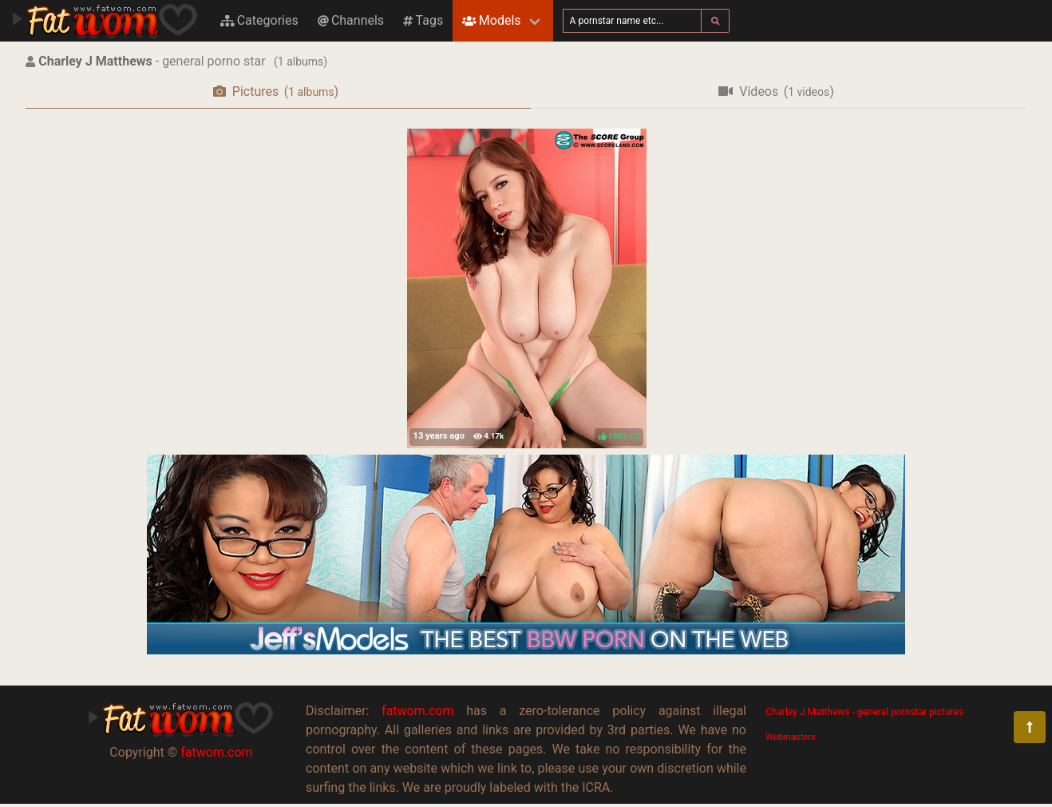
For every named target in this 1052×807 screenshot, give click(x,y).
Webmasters (790, 737)
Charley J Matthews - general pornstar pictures (864, 712)
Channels (351, 20)
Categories (259, 20)
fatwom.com (216, 752)
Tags (423, 20)
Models (491, 20)
